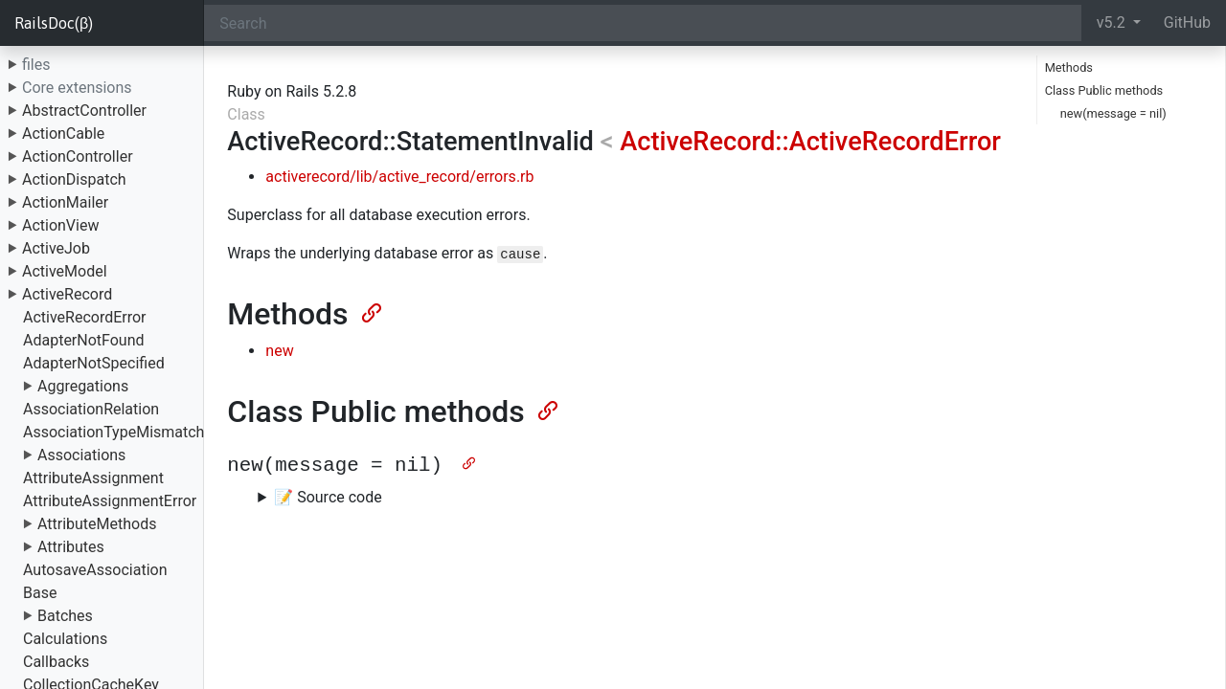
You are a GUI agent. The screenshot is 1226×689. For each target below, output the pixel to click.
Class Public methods (1104, 90)
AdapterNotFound (84, 340)
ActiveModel (64, 271)
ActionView (60, 225)
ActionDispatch (74, 179)
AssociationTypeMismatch (113, 432)
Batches (65, 616)
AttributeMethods (97, 524)
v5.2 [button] (1113, 22)
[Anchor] (369, 311)
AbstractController (84, 110)
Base (40, 593)
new (279, 351)
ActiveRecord (67, 294)
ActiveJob (56, 248)
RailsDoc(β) (53, 23)
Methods (1069, 67)
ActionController (77, 156)
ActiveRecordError (85, 317)
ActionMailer (65, 202)
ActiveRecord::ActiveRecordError (810, 141)
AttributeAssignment (93, 478)
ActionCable (63, 133)
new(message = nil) (1113, 113)
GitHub (1187, 22)
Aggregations (82, 386)
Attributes (70, 547)
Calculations (65, 639)
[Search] (642, 23)
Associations (81, 455)
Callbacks (56, 662)
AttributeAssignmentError (109, 501)
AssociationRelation (91, 409)
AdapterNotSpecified (94, 363)
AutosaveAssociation (95, 570)
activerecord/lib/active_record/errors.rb (399, 176)
